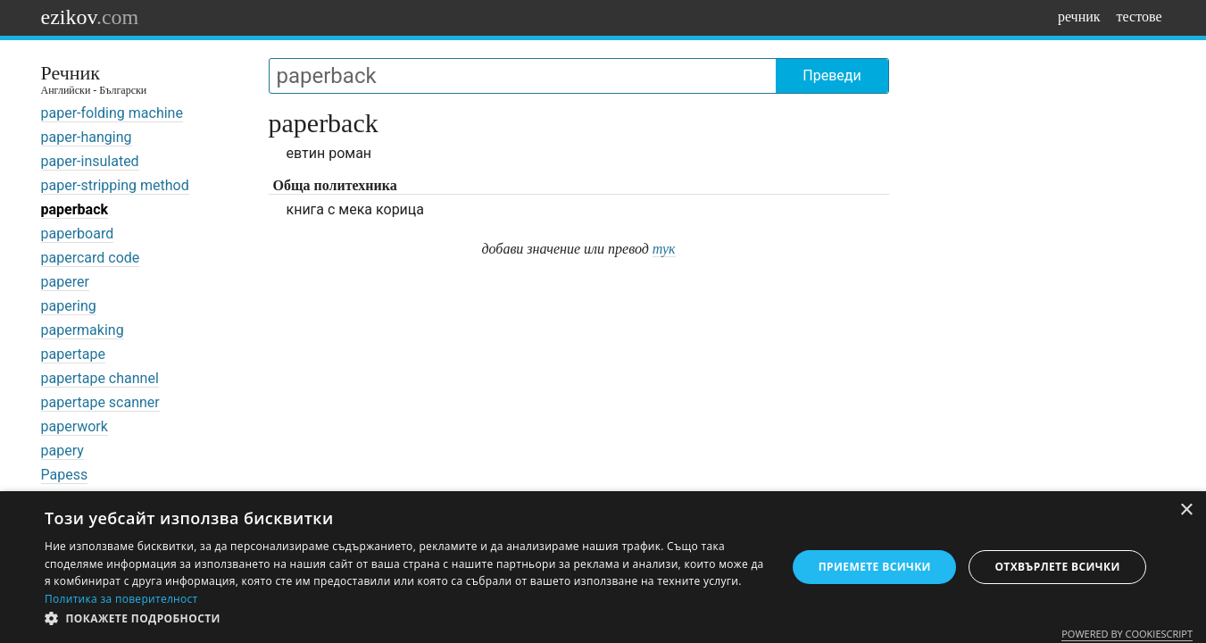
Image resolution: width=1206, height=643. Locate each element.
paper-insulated (90, 161)
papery (62, 450)
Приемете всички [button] (875, 566)
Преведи (832, 75)
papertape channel (100, 378)
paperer (65, 281)
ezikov (90, 17)
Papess (64, 474)
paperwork (74, 426)
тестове (1139, 16)
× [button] (1186, 510)
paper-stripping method (115, 185)
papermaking (82, 330)
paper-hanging (86, 137)
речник (1079, 16)
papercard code (90, 257)
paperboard (77, 233)
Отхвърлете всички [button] (1056, 566)
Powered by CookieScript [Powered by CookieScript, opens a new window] (1127, 633)
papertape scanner (100, 402)
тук (664, 248)
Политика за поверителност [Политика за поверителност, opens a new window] (121, 598)
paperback (75, 209)
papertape (73, 354)
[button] (405, 619)
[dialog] (603, 567)
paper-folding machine (112, 112)
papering (68, 305)
